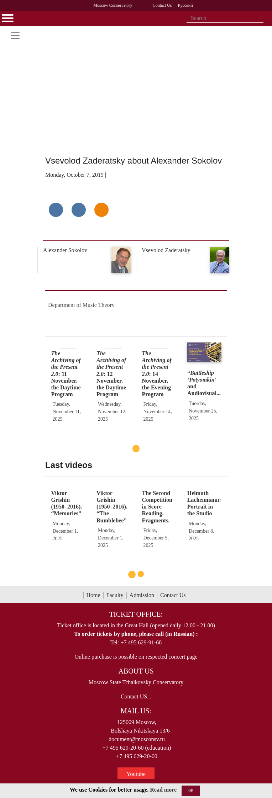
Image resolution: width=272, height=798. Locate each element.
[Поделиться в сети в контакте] (56, 210)
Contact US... (136, 696)
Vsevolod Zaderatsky (166, 250)
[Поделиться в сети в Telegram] (79, 210)
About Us (135, 671)
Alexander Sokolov (65, 250)
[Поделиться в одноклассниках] (101, 210)
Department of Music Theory (81, 305)
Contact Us (173, 595)
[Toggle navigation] (15, 35)
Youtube (136, 774)
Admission (142, 595)
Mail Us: (136, 711)
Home (93, 595)
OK (190, 790)
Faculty (115, 595)
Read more (163, 790)
